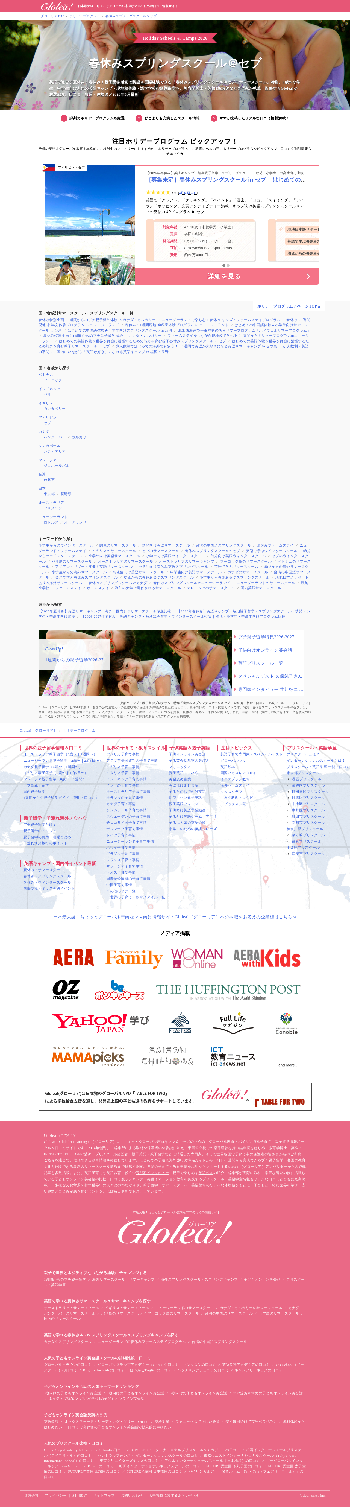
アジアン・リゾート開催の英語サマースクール (94, 567)
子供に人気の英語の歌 (187, 822)
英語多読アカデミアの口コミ (246, 1365)
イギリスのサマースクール (114, 551)
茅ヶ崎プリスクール (308, 835)
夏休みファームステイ (275, 545)
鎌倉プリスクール (306, 841)
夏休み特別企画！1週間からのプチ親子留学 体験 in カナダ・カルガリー (102, 336)
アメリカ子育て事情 (122, 754)
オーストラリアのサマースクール (125, 561)
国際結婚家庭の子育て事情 (128, 879)
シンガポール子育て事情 (126, 810)
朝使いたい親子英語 (185, 798)
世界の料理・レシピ (237, 798)
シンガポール (50, 446)
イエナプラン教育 (235, 779)
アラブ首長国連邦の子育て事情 (132, 760)
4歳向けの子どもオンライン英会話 (135, 1393)
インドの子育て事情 (122, 785)
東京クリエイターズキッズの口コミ (129, 1461)
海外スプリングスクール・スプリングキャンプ (199, 1279)
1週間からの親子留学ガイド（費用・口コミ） (61, 798)
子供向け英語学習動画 (187, 810)
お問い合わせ (132, 1495)
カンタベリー (55, 409)
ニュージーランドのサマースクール (265, 583)
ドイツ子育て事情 (121, 835)
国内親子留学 (34, 792)
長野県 (66, 494)
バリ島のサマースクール (72, 561)
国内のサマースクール (62, 1318)
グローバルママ (233, 760)
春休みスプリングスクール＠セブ (131, 16)
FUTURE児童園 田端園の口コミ (94, 1471)
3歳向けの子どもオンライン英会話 (72, 1393)
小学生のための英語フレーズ (193, 829)
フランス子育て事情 (122, 860)
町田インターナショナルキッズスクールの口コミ (159, 1466)
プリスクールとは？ (303, 754)
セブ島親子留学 (36, 785)
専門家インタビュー (152, 1173)
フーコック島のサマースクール (246, 561)
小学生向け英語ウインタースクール (175, 556)
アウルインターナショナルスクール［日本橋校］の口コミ (212, 1461)
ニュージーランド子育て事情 (130, 841)
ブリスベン (53, 508)
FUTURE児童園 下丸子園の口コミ (234, 1466)
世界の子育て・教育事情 (167, 1166)
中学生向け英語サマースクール (196, 572)
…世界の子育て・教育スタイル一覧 (135, 897)
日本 (42, 488)
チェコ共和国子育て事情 (126, 822)
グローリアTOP (52, 16)
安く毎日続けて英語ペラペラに (251, 1422)
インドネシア (50, 389)
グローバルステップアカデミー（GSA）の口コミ (138, 1365)
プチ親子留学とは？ (40, 824)
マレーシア (48, 460)
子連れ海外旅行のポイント (45, 843)
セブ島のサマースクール (279, 1313)
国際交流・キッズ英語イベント (49, 888)
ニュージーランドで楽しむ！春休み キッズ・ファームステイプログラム (221, 320)
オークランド (75, 522)
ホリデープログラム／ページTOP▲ (289, 306)
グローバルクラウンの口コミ (68, 1365)
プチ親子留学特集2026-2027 (266, 637)
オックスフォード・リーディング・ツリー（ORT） (106, 1422)
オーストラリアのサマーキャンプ (186, 561)
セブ (47, 423)
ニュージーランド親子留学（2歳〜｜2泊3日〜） (63, 760)
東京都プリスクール (303, 773)
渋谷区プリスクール (308, 785)
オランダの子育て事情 (124, 798)
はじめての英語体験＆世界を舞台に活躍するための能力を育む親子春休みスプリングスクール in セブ (142, 341)
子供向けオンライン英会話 (265, 650)
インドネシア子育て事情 (126, 779)
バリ (47, 394)
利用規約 (79, 1495)
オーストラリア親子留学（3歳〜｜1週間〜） (60, 754)
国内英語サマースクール (261, 588)
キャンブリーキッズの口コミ (259, 1370)
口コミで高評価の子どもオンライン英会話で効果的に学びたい (119, 1427)
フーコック (53, 380)
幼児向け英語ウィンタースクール (238, 556)
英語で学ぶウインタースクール (272, 551)
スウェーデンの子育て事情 (128, 816)
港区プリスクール (306, 779)
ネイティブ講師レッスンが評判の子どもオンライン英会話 (96, 1399)
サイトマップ (104, 1495)
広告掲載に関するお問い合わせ (174, 1495)
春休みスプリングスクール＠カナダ (118, 583)
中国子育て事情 (119, 885)
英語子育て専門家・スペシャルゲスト (251, 754)
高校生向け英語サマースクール (138, 572)
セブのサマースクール (160, 551)
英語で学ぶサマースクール (236, 567)
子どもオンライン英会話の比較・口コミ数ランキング (99, 1179)
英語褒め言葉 (180, 779)
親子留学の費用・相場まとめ (47, 837)
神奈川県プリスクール (305, 829)
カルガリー (81, 437)
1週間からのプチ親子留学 (65, 1279)
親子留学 (276, 1160)
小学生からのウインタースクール (66, 545)
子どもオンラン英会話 (262, 1279)
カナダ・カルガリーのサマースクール (251, 1308)
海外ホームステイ (235, 785)
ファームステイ (68, 588)
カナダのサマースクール (248, 572)
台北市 (49, 480)
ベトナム (46, 375)
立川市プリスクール (308, 822)
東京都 (49, 494)
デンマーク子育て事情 (124, 829)
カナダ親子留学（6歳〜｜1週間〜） (53, 767)
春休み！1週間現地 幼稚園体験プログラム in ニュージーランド (177, 325)
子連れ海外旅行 (171, 1160)
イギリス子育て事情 (122, 767)
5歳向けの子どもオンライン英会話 (198, 1393)
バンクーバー (55, 437)
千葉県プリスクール (303, 847)
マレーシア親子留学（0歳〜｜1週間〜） (56, 779)
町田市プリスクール (308, 816)
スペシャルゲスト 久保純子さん (270, 676)
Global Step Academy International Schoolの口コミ (84, 1450)
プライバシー (56, 1495)
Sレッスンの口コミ (200, 1365)
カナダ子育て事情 (121, 804)
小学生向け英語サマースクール (114, 556)
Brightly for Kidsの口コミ (103, 1370)
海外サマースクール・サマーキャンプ (123, 1279)
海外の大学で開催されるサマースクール (148, 588)
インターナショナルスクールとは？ (316, 760)
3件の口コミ (188, 192)
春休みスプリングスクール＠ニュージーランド (192, 583)
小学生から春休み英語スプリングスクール (234, 577)
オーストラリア (51, 503)
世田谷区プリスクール (310, 792)
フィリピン (48, 417)
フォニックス (180, 767)
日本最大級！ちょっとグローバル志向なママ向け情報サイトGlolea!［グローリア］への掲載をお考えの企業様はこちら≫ (175, 917)
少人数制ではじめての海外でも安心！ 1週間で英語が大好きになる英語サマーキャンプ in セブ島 (196, 346)
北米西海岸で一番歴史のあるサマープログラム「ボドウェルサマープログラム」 (244, 330)
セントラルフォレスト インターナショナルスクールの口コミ (148, 1455)
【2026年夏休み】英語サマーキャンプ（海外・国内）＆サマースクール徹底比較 (105, 611)
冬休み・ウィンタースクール (47, 882)
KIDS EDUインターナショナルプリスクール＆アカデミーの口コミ (185, 1450)
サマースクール (97, 1166)
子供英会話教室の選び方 (189, 760)
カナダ (44, 432)
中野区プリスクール (308, 810)
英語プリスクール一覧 (260, 663)
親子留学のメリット (40, 831)
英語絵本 (227, 767)
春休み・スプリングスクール (47, 876)
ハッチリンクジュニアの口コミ (203, 1370)
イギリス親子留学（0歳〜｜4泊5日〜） (55, 773)
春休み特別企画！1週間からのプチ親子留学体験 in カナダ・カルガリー (97, 320)
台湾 (42, 474)
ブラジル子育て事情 (122, 854)
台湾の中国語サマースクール (229, 1313)
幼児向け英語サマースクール (166, 545)
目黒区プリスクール (308, 798)
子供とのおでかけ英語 (187, 792)
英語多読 (51, 1422)
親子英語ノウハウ (183, 773)
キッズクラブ (231, 792)
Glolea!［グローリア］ (38, 730)
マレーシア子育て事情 (124, 866)
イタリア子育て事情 (122, 773)
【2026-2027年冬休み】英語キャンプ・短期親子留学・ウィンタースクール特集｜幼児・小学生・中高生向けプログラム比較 (183, 616)
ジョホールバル (56, 465)
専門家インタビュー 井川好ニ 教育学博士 (271, 689)
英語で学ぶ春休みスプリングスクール (86, 577)
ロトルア (51, 522)
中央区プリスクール (308, 804)
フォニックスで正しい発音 (197, 1422)
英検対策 (162, 1422)
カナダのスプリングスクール (68, 1342)
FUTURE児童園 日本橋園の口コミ (155, 1471)
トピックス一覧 (233, 804)
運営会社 (31, 1495)
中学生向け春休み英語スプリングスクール (173, 567)
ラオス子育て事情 (121, 872)
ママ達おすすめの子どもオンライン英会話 (268, 1393)
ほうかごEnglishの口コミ (150, 1370)
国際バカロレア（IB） (238, 773)
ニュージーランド (53, 517)
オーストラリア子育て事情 (128, 792)
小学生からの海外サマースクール (79, 572)
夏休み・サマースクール (43, 870)
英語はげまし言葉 (183, 785)
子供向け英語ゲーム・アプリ (193, 816)
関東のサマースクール (117, 545)
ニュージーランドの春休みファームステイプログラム (142, 1342)
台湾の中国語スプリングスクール (223, 545)
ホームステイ (98, 588)
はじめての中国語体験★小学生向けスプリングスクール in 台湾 (120, 330)
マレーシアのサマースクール (211, 588)
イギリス (46, 403)
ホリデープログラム (84, 16)
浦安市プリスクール (308, 854)
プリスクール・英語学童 (222, 1179)
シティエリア (55, 451)
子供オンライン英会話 (187, 754)
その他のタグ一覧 (121, 891)
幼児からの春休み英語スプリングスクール (159, 577)
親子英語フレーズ (183, 804)
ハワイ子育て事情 (121, 847)
